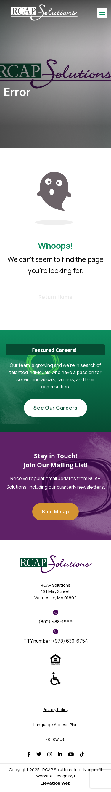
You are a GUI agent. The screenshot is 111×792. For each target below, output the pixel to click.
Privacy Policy (55, 709)
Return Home (55, 297)
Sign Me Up (55, 511)
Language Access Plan (55, 724)
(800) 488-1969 (55, 617)
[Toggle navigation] (102, 12)
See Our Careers (55, 407)
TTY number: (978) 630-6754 (55, 636)
